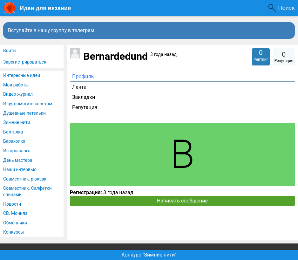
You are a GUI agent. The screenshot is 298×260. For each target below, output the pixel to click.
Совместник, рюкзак (24, 178)
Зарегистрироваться (24, 62)
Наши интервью (20, 169)
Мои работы (16, 84)
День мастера (17, 160)
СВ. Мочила (15, 213)
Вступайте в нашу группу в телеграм (51, 30)
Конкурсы (13, 232)
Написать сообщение (182, 201)
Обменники (15, 222)
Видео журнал (18, 94)
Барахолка (14, 141)
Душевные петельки (24, 113)
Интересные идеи (21, 75)
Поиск (286, 7)
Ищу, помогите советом (27, 103)
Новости (12, 204)
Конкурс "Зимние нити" (148, 255)
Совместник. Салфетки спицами (27, 191)
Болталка (13, 131)
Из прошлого (16, 150)
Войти (9, 50)
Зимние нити (16, 122)
